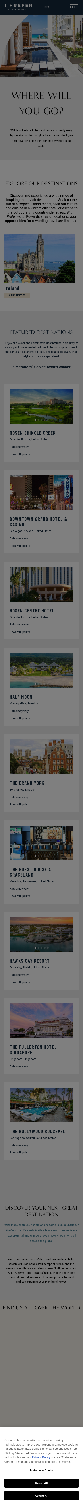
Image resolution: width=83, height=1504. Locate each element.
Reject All (41, 1483)
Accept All (41, 1495)
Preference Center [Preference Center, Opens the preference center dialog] (41, 1470)
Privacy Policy (41, 1457)
